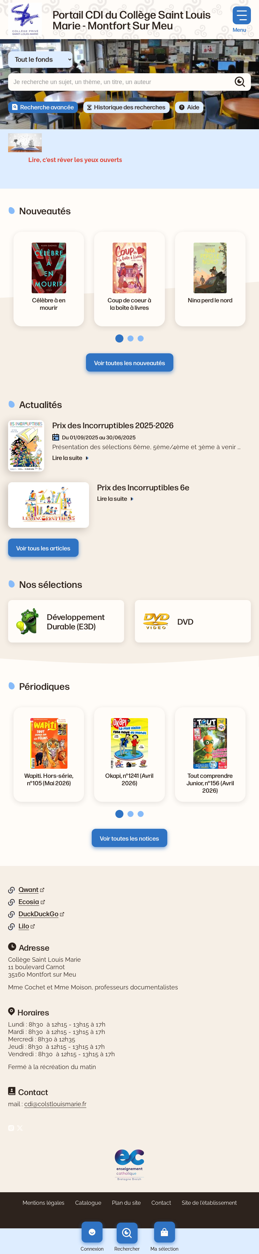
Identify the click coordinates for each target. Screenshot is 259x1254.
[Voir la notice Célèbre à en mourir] (48, 303)
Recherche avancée (47, 107)
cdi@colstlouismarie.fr (55, 1104)
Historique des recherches (130, 107)
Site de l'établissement (209, 1203)
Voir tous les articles (43, 548)
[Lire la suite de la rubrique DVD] (185, 621)
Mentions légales (43, 1203)
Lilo (24, 926)
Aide (193, 107)
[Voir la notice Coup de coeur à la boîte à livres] (129, 303)
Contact (161, 1203)
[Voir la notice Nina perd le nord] (210, 299)
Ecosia (29, 902)
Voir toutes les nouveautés (129, 362)
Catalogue (88, 1203)
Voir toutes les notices (129, 838)
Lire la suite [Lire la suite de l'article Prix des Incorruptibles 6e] (112, 498)
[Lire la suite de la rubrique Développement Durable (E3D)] (81, 621)
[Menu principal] (242, 19)
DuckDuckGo (38, 914)
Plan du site (126, 1203)
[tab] (117, 814)
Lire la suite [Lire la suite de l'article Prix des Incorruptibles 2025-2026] (67, 457)
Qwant (28, 889)
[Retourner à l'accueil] (25, 19)
